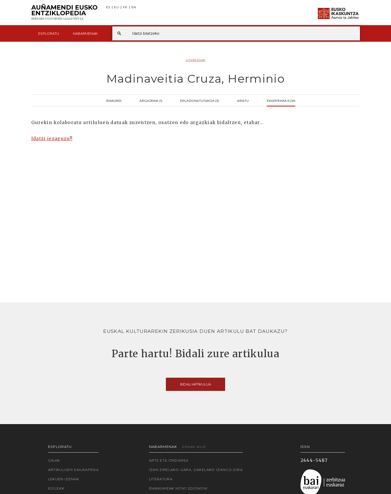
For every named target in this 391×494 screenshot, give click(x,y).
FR (125, 7)
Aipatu (243, 100)
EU (116, 7)
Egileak (56, 488)
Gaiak (54, 460)
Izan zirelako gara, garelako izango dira (196, 470)
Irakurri (113, 100)
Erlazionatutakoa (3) (199, 100)
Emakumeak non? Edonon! (178, 488)
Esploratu (48, 33)
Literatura (161, 479)
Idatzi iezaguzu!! (52, 138)
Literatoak (195, 60)
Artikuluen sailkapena (73, 470)
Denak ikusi (194, 447)
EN (133, 7)
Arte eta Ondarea (169, 460)
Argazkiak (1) (150, 100)
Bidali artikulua (195, 384)
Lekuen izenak (63, 479)
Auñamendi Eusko (64, 13)
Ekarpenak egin (281, 100)
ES (108, 7)
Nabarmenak (85, 33)
